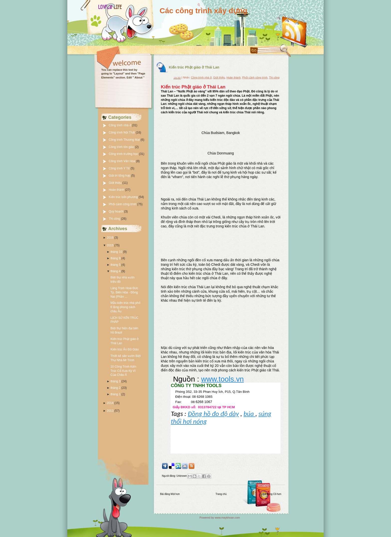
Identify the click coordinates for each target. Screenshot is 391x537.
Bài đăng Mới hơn (170, 494)
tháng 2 (115, 388)
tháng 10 (116, 252)
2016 (110, 237)
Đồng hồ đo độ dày (213, 414)
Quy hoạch (116, 211)
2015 (110, 245)
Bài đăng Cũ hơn (272, 494)
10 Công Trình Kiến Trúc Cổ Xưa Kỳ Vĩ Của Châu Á (123, 371)
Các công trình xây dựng (203, 10)
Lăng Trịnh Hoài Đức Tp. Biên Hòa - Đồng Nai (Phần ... (124, 292)
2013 (110, 410)
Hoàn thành (117, 190)
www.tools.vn (222, 379)
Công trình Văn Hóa (122, 161)
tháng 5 (115, 265)
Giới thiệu (115, 183)
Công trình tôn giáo (122, 147)
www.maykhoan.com (227, 517)
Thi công (115, 218)
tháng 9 (115, 258)
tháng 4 (115, 271)
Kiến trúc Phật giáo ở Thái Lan (194, 67)
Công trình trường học (124, 154)
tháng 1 (115, 394)
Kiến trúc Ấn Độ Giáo (124, 349)
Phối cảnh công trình (123, 204)
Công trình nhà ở (120, 125)
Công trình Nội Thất (122, 132)
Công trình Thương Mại (125, 139)
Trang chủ (221, 494)
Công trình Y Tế (120, 168)
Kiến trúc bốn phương (124, 197)
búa (249, 414)
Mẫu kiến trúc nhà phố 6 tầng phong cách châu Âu (125, 307)
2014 (110, 403)
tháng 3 (115, 381)
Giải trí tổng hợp (120, 175)
